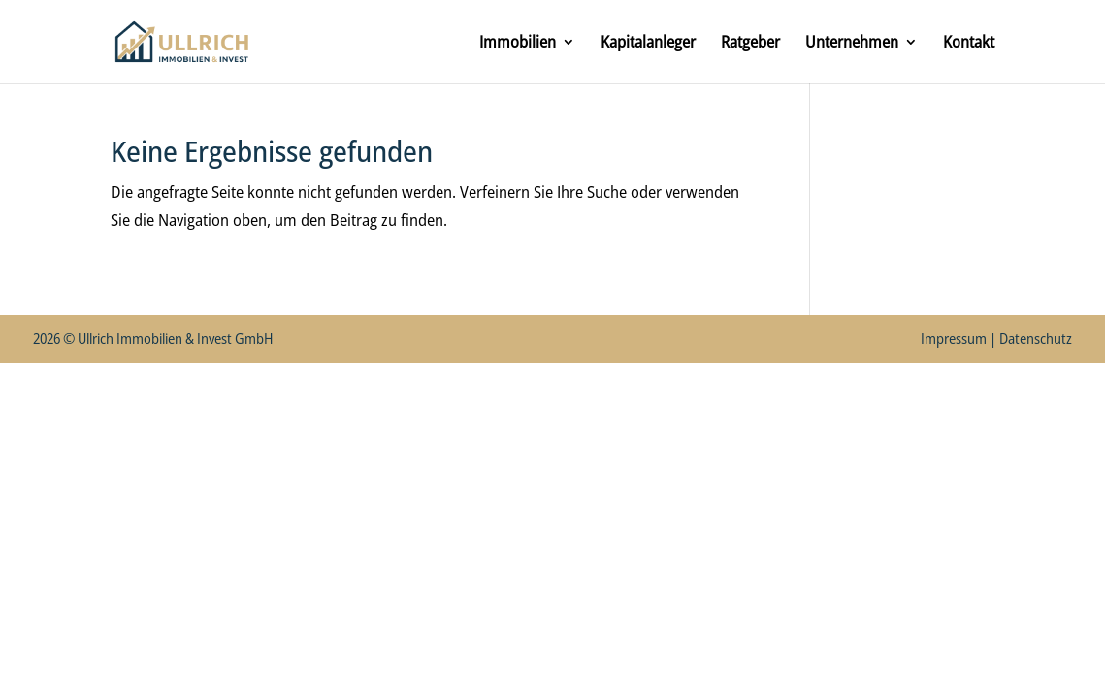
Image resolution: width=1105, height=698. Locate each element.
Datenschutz (1035, 338)
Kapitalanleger (648, 43)
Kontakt (968, 43)
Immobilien (517, 43)
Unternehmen (851, 43)
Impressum (954, 338)
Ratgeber (750, 43)
